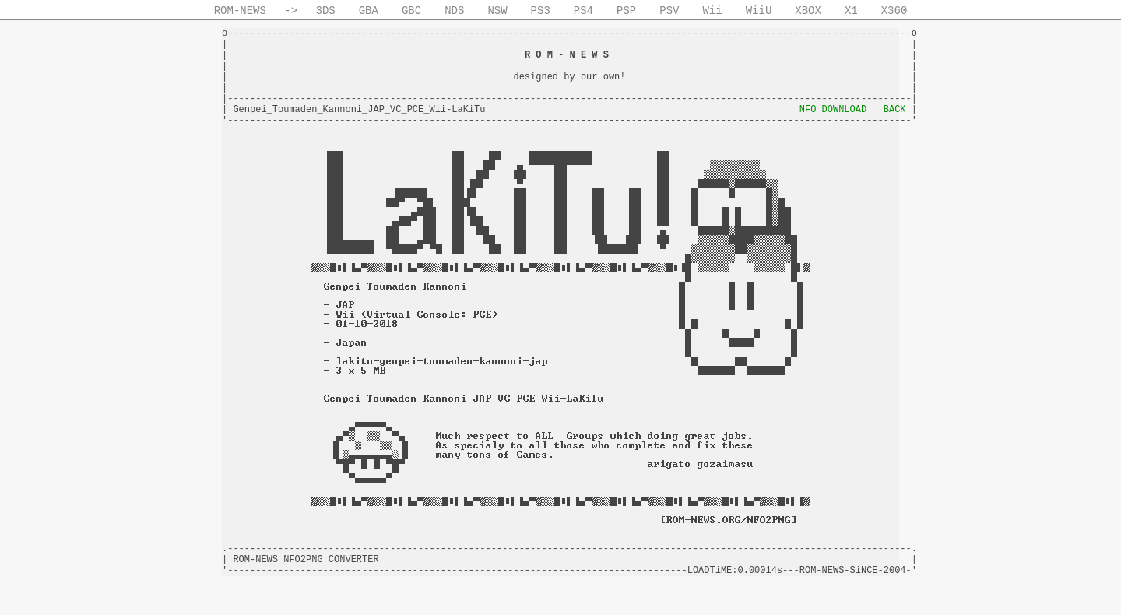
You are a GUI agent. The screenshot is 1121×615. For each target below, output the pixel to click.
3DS (326, 11)
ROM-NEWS (240, 11)
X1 (851, 11)
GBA (368, 11)
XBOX (808, 11)
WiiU (759, 11)
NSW (497, 11)
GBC (411, 11)
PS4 (583, 11)
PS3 (540, 11)
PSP (626, 11)
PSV (669, 11)
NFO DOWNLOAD (832, 109)
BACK (895, 109)
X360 (894, 11)
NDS (454, 11)
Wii (712, 11)
